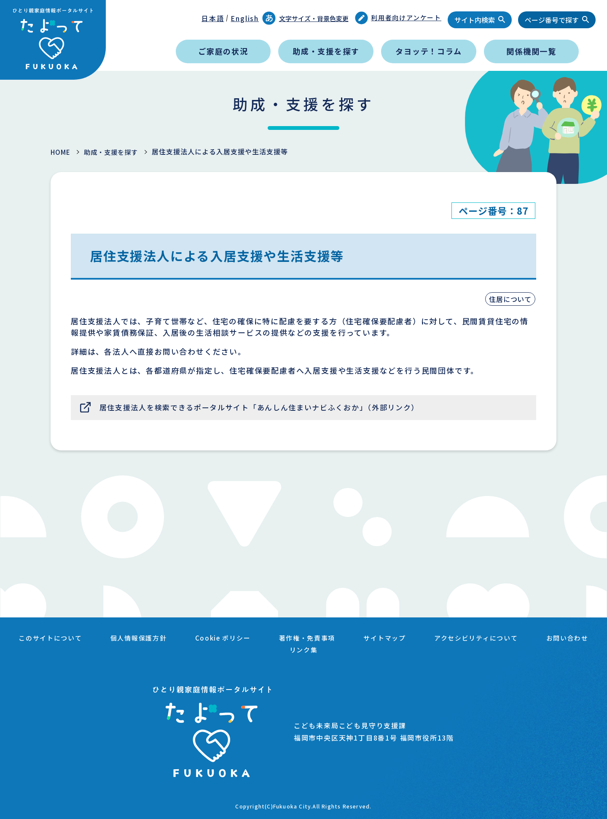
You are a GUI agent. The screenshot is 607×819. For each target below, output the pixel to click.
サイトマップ (423, 639)
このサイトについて (78, 639)
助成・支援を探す (326, 51)
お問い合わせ (275, 649)
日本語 (212, 18)
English (245, 18)
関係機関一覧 (531, 51)
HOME (62, 152)
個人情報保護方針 (169, 639)
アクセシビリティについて (517, 639)
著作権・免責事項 (343, 639)
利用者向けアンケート (398, 17)
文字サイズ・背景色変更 (305, 18)
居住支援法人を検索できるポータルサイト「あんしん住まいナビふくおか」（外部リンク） (270, 408)
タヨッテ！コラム (428, 51)
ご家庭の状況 (223, 51)
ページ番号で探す (552, 20)
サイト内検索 (474, 20)
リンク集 (340, 649)
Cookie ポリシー (256, 639)
